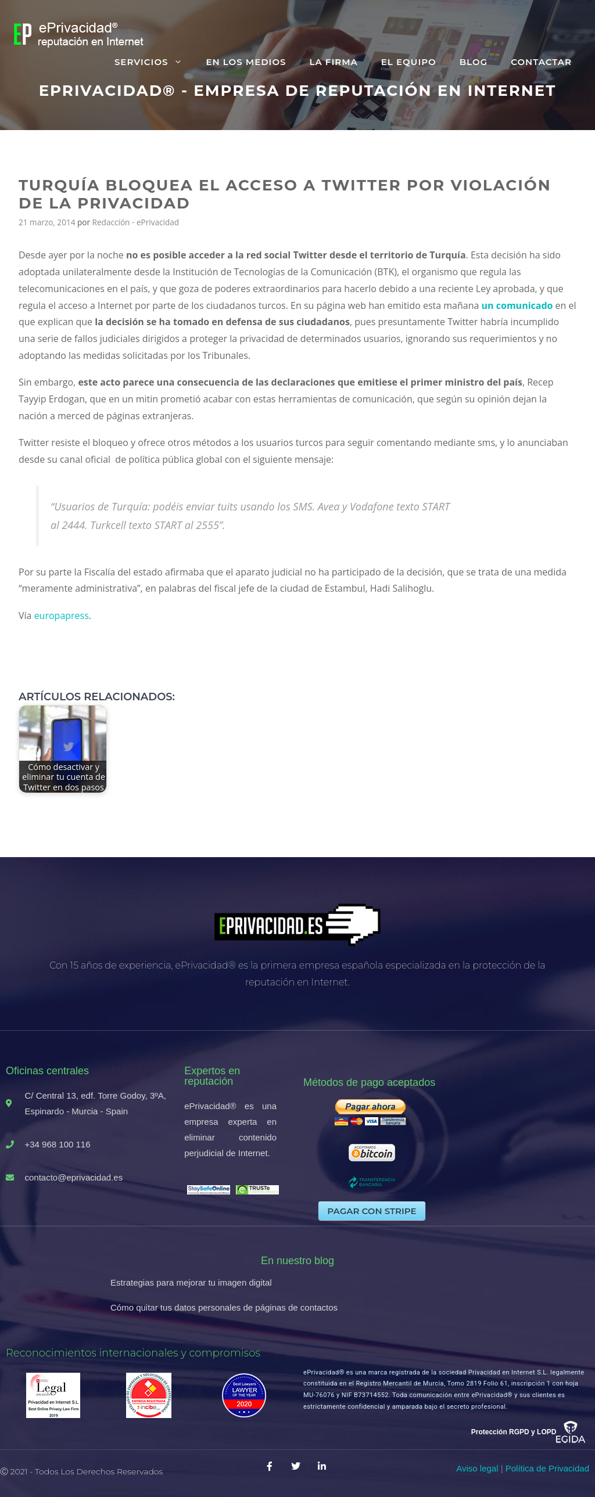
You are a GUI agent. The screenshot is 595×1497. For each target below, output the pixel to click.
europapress (61, 615)
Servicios (154, 62)
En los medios (246, 61)
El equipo (408, 61)
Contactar (541, 61)
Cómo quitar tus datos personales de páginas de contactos (224, 1307)
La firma (333, 61)
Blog (474, 61)
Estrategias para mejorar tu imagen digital (191, 1282)
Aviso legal (477, 1468)
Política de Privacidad (547, 1468)
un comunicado (517, 305)
